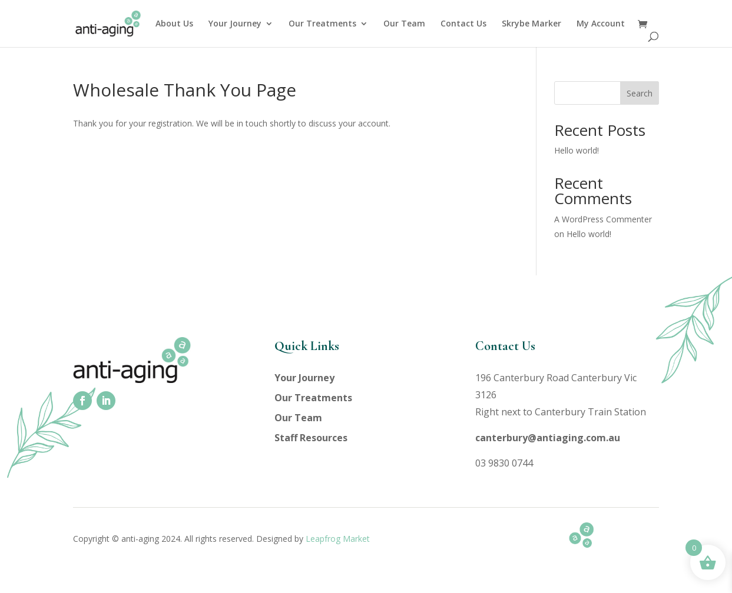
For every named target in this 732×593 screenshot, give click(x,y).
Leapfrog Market (338, 538)
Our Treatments (322, 24)
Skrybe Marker (531, 24)
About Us (174, 24)
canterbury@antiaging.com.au (547, 437)
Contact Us (463, 24)
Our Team (404, 24)
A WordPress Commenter (603, 219)
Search (639, 93)
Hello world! (576, 150)
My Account (601, 24)
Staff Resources (310, 437)
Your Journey (234, 24)
